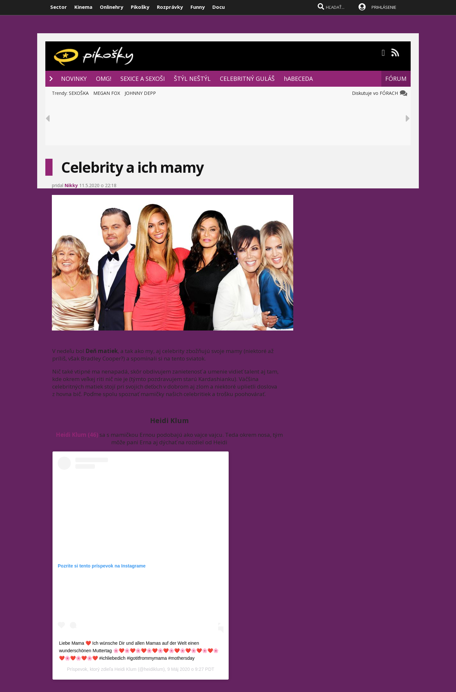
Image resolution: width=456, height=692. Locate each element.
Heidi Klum (125, 669)
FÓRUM (395, 78)
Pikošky (140, 7)
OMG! (103, 78)
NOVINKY (74, 78)
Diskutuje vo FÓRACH (376, 93)
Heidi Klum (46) (77, 434)
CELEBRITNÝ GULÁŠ (247, 78)
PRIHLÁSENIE (384, 7)
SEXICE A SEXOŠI (142, 78)
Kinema (83, 7)
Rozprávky (170, 7)
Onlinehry (111, 7)
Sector (58, 7)
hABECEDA (298, 78)
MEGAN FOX (106, 93)
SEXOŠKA (79, 93)
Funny (197, 7)
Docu (218, 7)
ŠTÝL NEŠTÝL (192, 78)
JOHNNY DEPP (140, 93)
